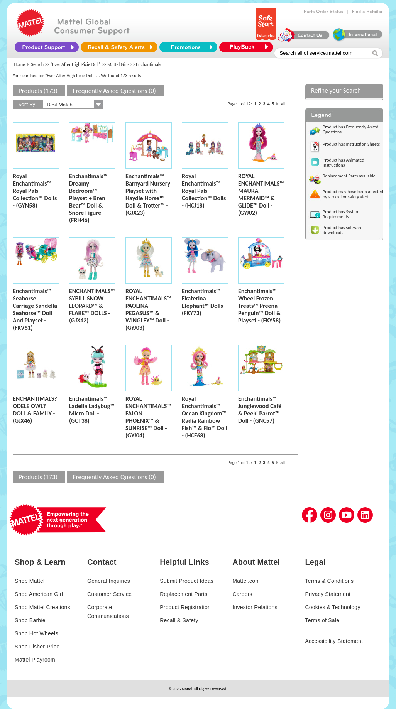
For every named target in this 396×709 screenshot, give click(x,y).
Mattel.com (246, 581)
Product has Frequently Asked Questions (351, 129)
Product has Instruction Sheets (351, 144)
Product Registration (185, 607)
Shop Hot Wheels (36, 633)
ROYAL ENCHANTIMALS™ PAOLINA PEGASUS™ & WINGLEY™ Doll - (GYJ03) (148, 309)
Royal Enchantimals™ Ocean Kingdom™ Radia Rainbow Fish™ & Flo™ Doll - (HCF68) (204, 417)
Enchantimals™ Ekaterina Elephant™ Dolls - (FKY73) (204, 302)
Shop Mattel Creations (42, 607)
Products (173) (38, 91)
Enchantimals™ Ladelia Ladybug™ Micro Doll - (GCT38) (92, 409)
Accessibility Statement (334, 641)
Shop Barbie (30, 620)
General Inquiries (108, 581)
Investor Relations (255, 607)
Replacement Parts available (349, 176)
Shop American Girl (39, 594)
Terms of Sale (322, 620)
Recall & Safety (179, 620)
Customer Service (109, 594)
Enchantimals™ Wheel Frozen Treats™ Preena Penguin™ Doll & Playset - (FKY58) (259, 305)
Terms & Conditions (329, 581)
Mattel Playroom (35, 660)
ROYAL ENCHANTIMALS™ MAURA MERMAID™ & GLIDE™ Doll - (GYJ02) (261, 194)
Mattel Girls (118, 64)
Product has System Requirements (341, 214)
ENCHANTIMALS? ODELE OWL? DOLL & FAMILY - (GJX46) (35, 409)
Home (19, 64)
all (282, 103)
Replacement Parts (183, 594)
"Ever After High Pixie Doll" (76, 64)
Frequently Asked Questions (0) (114, 91)
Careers (242, 594)
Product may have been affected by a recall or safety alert (353, 194)
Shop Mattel (29, 581)
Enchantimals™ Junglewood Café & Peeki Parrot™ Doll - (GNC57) (259, 409)
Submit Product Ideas (186, 581)
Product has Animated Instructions (343, 162)
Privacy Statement (327, 594)
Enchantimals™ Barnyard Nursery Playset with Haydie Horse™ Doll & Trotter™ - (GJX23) (147, 194)
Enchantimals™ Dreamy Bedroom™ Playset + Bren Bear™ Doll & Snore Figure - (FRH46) (88, 198)
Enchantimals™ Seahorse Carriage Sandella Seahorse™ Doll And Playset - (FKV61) (35, 309)
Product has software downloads (342, 230)
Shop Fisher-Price (37, 646)
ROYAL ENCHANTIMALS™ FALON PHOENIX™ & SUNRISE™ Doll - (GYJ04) (148, 417)
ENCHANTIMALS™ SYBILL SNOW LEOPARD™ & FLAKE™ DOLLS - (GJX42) (92, 305)
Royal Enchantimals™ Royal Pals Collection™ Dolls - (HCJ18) (204, 190)
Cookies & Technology (332, 607)
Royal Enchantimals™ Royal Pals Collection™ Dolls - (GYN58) (35, 190)
